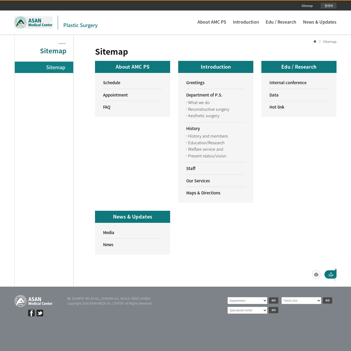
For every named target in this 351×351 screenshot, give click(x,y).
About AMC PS (212, 22)
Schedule (111, 83)
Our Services (198, 181)
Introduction (246, 22)
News (108, 244)
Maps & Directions (203, 193)
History (193, 128)
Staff (190, 168)
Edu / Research (281, 22)
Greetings (195, 83)
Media (108, 232)
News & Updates (320, 22)
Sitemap (330, 41)
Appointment (115, 95)
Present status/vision (207, 156)
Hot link (276, 107)
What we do (199, 102)
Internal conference (287, 83)
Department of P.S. (204, 95)
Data (274, 95)
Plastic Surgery (80, 25)
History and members (208, 136)
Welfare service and (205, 149)
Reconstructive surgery (208, 109)
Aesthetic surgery (203, 116)
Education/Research (206, 143)
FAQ (106, 107)
